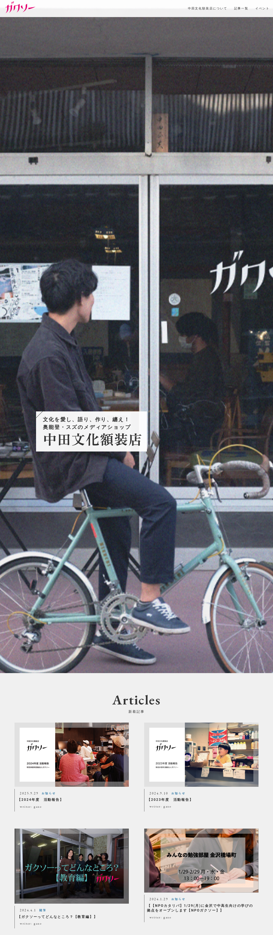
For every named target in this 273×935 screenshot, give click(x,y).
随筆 (42, 910)
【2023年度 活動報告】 (170, 800)
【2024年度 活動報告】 (40, 800)
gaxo (38, 806)
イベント (262, 8)
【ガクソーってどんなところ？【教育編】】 (57, 917)
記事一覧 (241, 8)
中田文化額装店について (207, 8)
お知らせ (49, 793)
